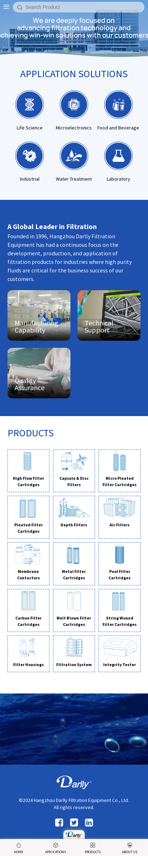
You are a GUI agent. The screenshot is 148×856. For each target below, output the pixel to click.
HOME (18, 848)
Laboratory (118, 162)
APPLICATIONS (55, 848)
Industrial (29, 162)
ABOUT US (129, 848)
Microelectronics (74, 110)
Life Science (29, 110)
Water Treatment (74, 162)
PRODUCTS (93, 848)
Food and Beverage (118, 110)
